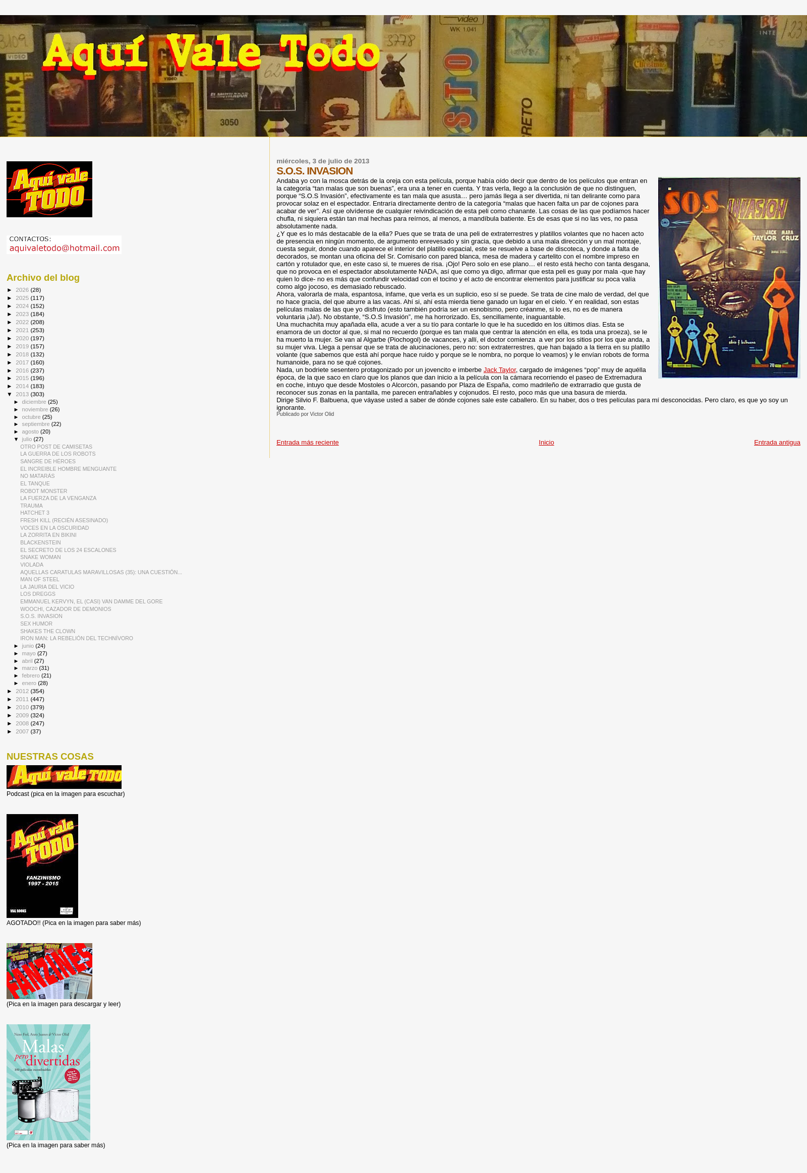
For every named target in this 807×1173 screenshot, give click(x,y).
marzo (30, 668)
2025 (23, 297)
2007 (23, 731)
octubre (32, 417)
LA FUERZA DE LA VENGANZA (58, 498)
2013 (23, 394)
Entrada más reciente (307, 442)
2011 (23, 699)
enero (30, 683)
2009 (23, 715)
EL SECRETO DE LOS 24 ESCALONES (68, 550)
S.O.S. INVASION (41, 616)
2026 (23, 289)
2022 (23, 322)
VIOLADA (31, 565)
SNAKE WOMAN (40, 557)
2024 (23, 305)
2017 (23, 362)
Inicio (546, 442)
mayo (29, 653)
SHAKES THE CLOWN (47, 631)
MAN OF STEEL (40, 579)
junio (29, 646)
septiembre (36, 424)
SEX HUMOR (36, 624)
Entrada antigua (777, 442)
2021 (23, 330)
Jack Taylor (500, 370)
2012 (23, 691)
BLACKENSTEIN (40, 542)
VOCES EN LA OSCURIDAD (54, 528)
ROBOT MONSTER (43, 491)
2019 (23, 346)
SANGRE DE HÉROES (48, 461)
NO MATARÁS (37, 476)
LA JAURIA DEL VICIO (47, 587)
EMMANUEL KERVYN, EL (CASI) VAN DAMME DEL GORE (91, 601)
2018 (23, 354)
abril (28, 661)
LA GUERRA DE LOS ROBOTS (57, 454)
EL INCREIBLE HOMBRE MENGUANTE (68, 469)
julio (28, 439)
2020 (23, 338)
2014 (23, 386)
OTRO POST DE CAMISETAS (56, 447)
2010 (23, 707)
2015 (23, 378)
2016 (23, 370)
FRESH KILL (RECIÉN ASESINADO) (64, 520)
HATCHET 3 (34, 513)
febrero (31, 675)
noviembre (36, 409)
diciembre (35, 402)
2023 (23, 314)
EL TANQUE (35, 483)
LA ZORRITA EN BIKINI (48, 535)
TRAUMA (31, 506)
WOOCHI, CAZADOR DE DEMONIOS (65, 609)
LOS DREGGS (37, 594)
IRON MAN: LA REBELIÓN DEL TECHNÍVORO (76, 638)
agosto (31, 431)
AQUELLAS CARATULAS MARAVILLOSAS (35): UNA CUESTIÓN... (101, 572)
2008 (23, 723)
